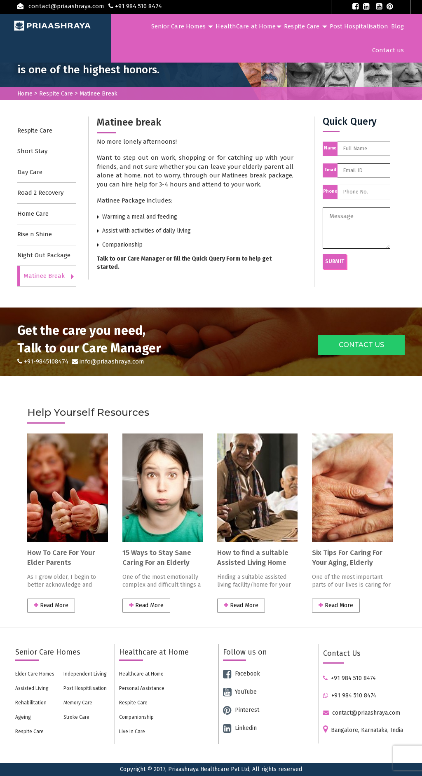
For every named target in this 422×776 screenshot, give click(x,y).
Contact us (388, 50)
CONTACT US (361, 345)
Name (330, 148)
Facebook (241, 673)
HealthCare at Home (248, 26)
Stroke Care (76, 717)
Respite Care (305, 26)
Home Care (33, 213)
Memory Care (77, 703)
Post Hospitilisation (85, 688)
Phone (330, 191)
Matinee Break (44, 276)
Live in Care (132, 731)
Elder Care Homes (34, 674)
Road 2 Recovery (40, 192)
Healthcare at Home (141, 674)
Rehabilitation (31, 703)
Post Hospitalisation (359, 26)
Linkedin (240, 728)
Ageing (23, 717)
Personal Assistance (141, 688)
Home (25, 93)
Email (330, 169)
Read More (51, 605)
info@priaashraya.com (107, 361)
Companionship (136, 717)
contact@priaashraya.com (361, 712)
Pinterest (241, 709)
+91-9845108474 (43, 361)
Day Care (29, 172)
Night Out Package (43, 255)
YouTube (240, 691)
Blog (397, 26)
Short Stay (32, 151)
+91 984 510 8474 (349, 678)
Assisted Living (32, 688)
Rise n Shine (34, 234)
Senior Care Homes (182, 26)
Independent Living (85, 674)
